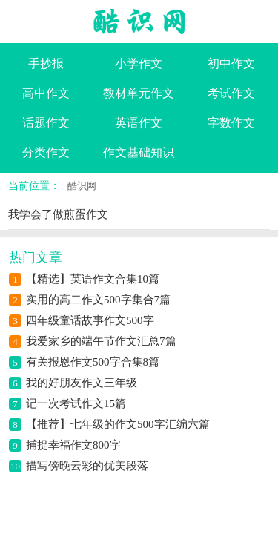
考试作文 (231, 93)
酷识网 (81, 185)
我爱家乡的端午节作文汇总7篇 (101, 341)
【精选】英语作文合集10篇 (92, 279)
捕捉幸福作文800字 (73, 445)
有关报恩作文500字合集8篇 (92, 362)
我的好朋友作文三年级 (81, 383)
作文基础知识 (138, 152)
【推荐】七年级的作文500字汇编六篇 (118, 424)
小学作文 (138, 63)
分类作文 (46, 152)
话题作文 (46, 122)
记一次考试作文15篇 (76, 403)
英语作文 (138, 122)
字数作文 (231, 122)
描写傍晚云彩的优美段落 (87, 466)
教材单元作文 (138, 93)
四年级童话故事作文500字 (90, 320)
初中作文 (231, 63)
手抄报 (46, 63)
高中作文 (46, 93)
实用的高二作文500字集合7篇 (98, 300)
